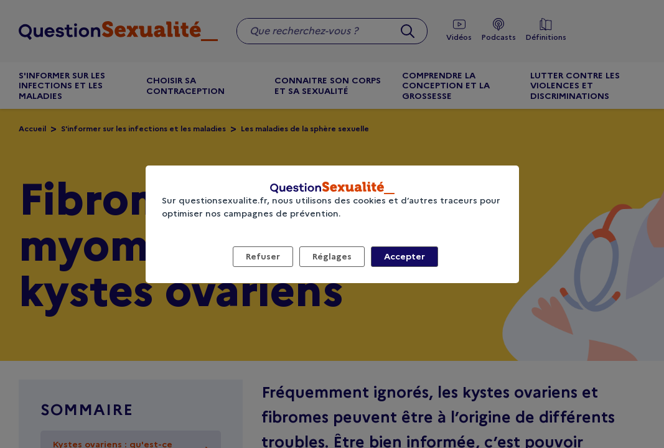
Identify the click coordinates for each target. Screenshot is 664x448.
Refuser (263, 256)
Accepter (404, 256)
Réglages (332, 256)
